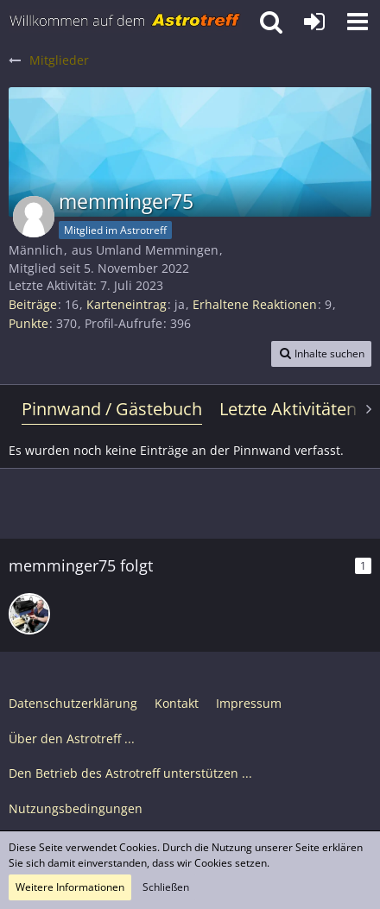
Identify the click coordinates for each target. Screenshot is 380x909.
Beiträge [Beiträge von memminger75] (33, 304)
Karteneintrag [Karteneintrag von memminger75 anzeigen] (126, 304)
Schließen (165, 887)
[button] (357, 21)
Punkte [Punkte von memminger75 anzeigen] (28, 323)
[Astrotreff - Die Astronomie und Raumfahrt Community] (125, 21)
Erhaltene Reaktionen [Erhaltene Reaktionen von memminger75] (255, 304)
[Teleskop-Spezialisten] (29, 613)
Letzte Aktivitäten (288, 408)
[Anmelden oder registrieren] (314, 21)
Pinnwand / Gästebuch (112, 408)
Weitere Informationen (70, 887)
